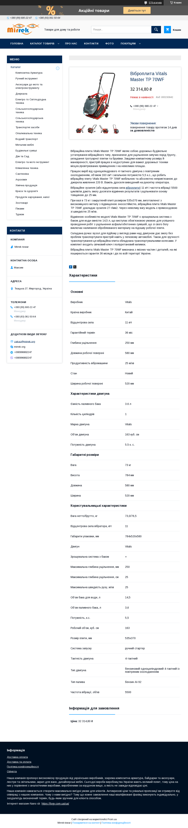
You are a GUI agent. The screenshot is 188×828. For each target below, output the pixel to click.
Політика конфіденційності (23, 766)
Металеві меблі (25, 144)
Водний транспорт (27, 139)
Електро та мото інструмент (32, 162)
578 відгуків (155, 2)
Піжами (20, 208)
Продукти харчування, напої (33, 197)
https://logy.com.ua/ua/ (55, 803)
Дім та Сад (22, 156)
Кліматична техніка (27, 168)
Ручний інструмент (27, 78)
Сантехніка (22, 173)
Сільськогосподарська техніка (29, 110)
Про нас (71, 43)
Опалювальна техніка (29, 133)
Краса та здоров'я (27, 191)
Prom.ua (112, 819)
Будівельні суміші (26, 150)
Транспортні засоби (27, 127)
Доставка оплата (17, 757)
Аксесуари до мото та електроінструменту (29, 86)
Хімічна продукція (26, 185)
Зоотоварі (22, 202)
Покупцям (128, 43)
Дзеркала (21, 93)
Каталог (16, 67)
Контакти (91, 43)
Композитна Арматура (29, 72)
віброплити (133, 187)
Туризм (20, 214)
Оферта (12, 771)
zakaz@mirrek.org (24, 341)
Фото (109, 43)
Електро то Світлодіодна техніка (31, 101)
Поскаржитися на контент (86, 822)
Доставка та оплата (19, 761)
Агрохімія (21, 179)
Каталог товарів (42, 43)
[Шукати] (156, 29)
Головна (16, 43)
